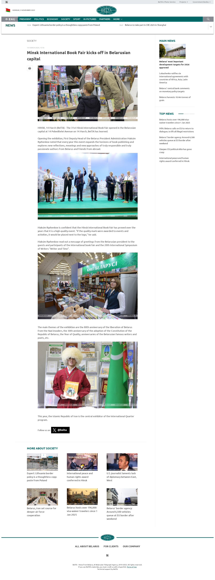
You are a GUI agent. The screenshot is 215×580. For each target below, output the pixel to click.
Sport (76, 19)
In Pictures (89, 19)
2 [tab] (186, 112)
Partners (104, 19)
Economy (52, 19)
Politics (39, 19)
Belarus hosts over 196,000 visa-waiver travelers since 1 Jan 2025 (82, 511)
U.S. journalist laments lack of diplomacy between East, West (122, 477)
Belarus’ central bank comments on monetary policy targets (174, 90)
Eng (12, 19)
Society (65, 19)
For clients (111, 546)
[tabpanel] (177, 141)
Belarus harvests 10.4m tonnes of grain (175, 98)
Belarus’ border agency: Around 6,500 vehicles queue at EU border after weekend (177, 140)
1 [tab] (180, 112)
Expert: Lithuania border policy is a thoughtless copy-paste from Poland (42, 477)
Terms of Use (132, 567)
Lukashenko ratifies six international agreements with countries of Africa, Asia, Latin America (173, 78)
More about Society (42, 448)
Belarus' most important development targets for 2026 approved (174, 64)
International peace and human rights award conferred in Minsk (80, 477)
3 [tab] (192, 112)
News (10, 25)
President (25, 19)
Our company (131, 546)
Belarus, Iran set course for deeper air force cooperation (41, 512)
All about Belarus (87, 546)
